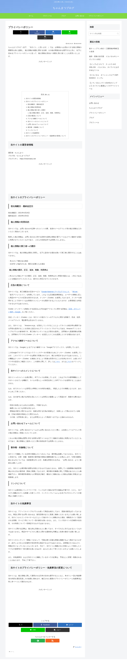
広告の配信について (34, 111)
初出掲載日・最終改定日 (36, 99)
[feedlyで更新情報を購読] (43, 637)
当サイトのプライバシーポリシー (37, 96)
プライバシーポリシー (97, 113)
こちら (57, 358)
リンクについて (33, 126)
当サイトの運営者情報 (33, 93)
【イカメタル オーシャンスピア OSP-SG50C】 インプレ (104, 76)
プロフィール (94, 122)
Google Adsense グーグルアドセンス (55, 288)
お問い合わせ (94, 103)
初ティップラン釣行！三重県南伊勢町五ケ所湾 (104, 50)
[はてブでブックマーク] (45, 32)
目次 (42, 89)
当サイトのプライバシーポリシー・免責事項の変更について (46, 132)
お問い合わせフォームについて (38, 120)
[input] (104, 34)
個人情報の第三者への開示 (37, 105)
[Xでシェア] (20, 32)
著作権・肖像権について (36, 123)
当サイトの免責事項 (32, 129)
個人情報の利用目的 (34, 102)
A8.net (75, 288)
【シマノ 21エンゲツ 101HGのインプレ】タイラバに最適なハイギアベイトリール (104, 86)
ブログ (91, 118)
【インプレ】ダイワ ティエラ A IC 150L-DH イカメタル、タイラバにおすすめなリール (104, 67)
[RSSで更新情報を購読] (47, 637)
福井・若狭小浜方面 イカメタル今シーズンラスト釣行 (104, 57)
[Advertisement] (45, 71)
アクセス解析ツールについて (37, 114)
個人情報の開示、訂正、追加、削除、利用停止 (45, 108)
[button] (70, 32)
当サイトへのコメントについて (38, 117)
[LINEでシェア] (58, 32)
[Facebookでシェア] (33, 32)
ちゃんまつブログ (95, 108)
